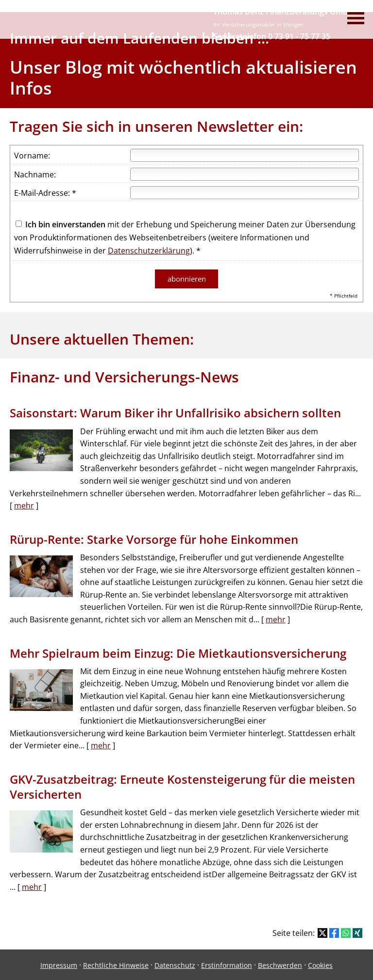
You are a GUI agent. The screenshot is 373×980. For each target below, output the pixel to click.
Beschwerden (280, 964)
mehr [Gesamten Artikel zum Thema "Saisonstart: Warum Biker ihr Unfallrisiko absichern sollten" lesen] (24, 504)
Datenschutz (174, 964)
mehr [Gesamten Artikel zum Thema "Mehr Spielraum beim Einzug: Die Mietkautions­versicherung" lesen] (101, 744)
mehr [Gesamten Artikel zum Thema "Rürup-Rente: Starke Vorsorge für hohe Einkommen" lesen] (276, 618)
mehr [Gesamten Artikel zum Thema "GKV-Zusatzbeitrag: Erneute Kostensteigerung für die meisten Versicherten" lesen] (32, 885)
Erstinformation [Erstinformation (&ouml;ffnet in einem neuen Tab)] (226, 964)
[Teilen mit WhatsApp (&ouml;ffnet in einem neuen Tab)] (346, 932)
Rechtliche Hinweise (116, 964)
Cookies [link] (320, 964)
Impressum (58, 964)
